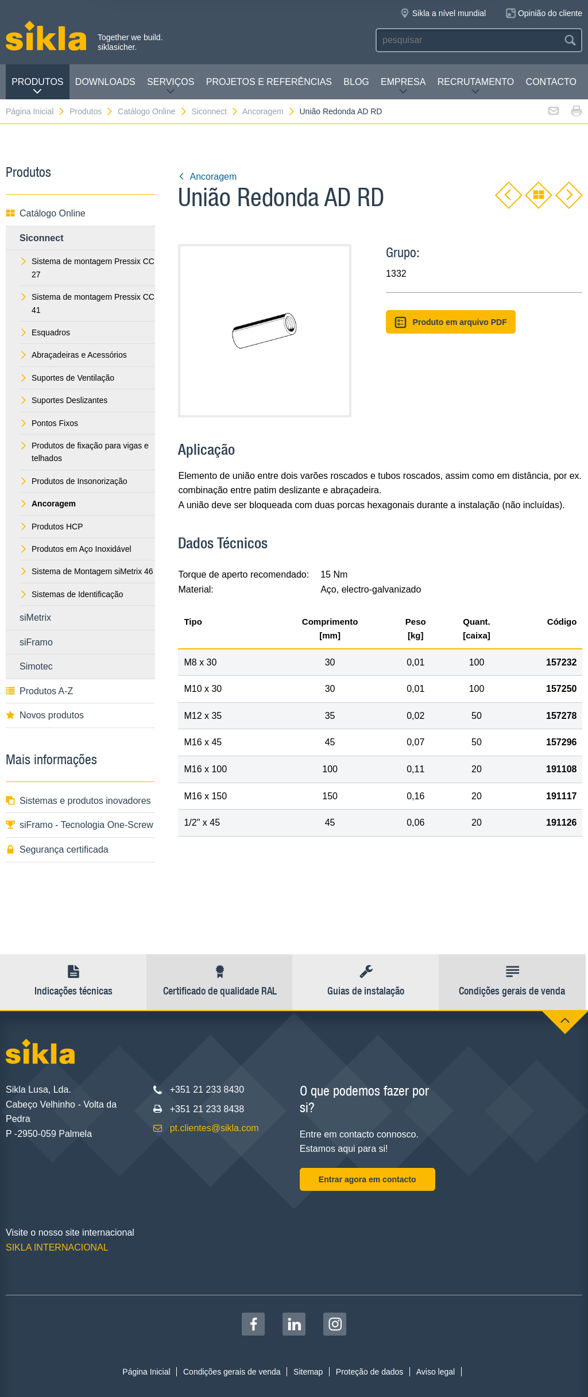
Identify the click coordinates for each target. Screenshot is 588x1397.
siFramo (36, 642)
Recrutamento (476, 86)
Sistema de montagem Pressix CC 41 (87, 303)
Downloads (105, 82)
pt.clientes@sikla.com (214, 1128)
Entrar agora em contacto (367, 1179)
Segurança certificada (57, 849)
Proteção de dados (370, 1371)
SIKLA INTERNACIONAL (57, 1247)
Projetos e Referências (269, 82)
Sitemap (308, 1371)
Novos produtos (45, 715)
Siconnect (214, 111)
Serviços (170, 86)
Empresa (403, 86)
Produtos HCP (51, 526)
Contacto (551, 82)
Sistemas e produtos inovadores (78, 801)
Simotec (36, 666)
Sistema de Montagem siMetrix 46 (86, 571)
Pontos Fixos (49, 423)
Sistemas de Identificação (71, 594)
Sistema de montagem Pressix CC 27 (87, 267)
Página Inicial (35, 111)
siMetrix (35, 617)
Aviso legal (435, 1371)
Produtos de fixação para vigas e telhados (84, 452)
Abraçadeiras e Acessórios (73, 354)
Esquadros (45, 332)
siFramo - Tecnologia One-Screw (79, 825)
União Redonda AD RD (341, 111)
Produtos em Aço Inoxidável (75, 549)
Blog (356, 82)
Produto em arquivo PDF (450, 322)
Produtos (37, 86)
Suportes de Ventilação (67, 377)
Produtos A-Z (39, 691)
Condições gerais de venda (232, 1371)
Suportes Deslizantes (63, 400)
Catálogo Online (152, 111)
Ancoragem (269, 111)
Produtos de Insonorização (73, 481)
